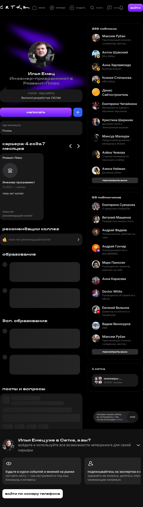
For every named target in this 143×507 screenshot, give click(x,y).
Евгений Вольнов (115, 308)
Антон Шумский (115, 52)
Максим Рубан (113, 36)
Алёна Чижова (113, 152)
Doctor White (112, 291)
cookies (119, 419)
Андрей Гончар (114, 246)
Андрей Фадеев (114, 230)
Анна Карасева (114, 279)
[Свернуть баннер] (138, 445)
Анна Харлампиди (116, 65)
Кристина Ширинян (117, 120)
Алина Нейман (113, 169)
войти (135, 8)
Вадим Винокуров (116, 324)
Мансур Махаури (115, 136)
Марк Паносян (113, 262)
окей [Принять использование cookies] (132, 417)
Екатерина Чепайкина (119, 104)
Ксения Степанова (116, 78)
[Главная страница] (15, 7)
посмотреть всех (115, 180)
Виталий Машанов (116, 217)
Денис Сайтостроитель (115, 92)
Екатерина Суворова (118, 205)
